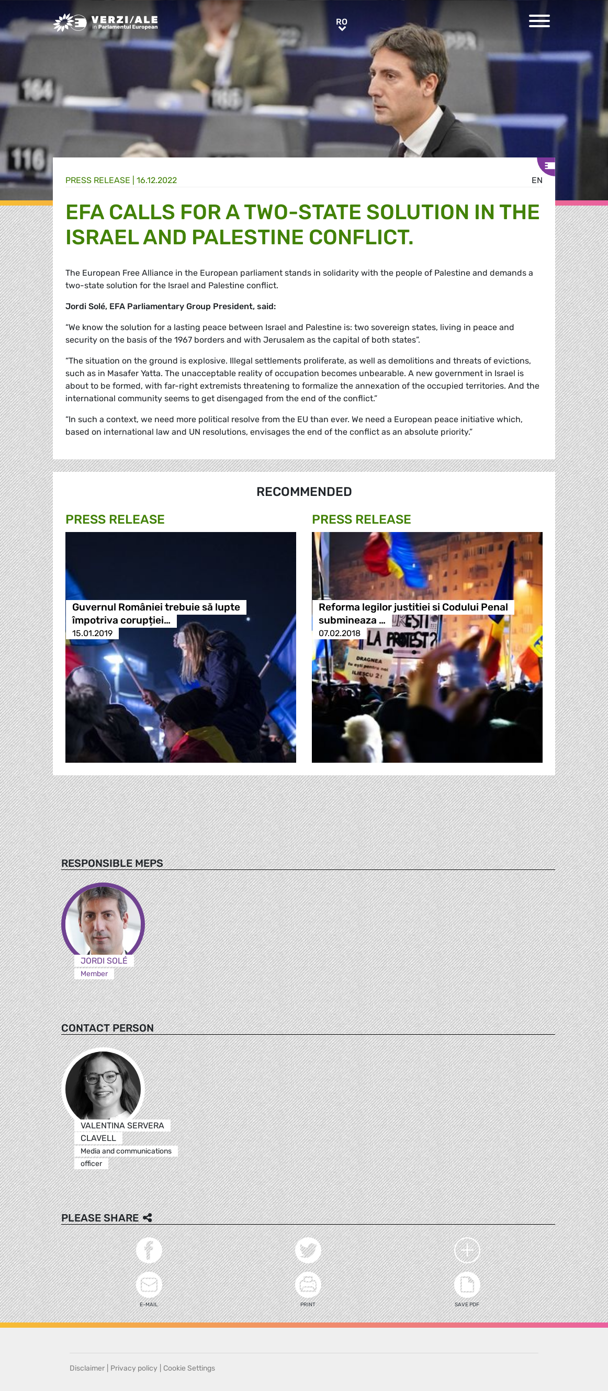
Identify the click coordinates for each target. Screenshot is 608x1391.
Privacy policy (133, 1368)
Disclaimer (87, 1368)
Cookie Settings (189, 1368)
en (537, 180)
